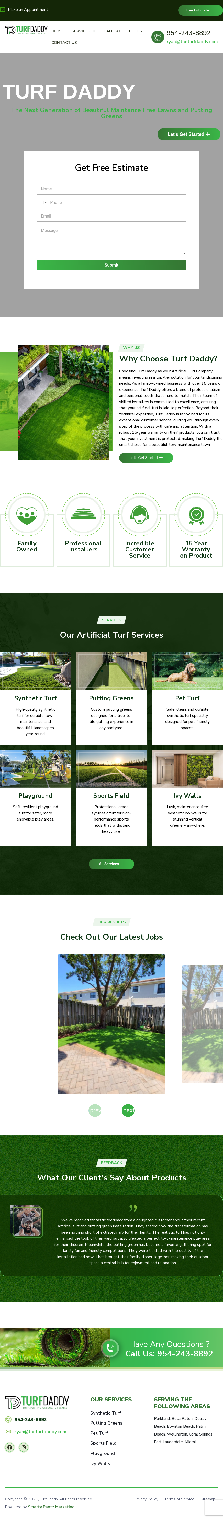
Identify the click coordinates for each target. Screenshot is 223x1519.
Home (57, 31)
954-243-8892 (189, 33)
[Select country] (42, 202)
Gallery (112, 31)
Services (83, 31)
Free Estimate (200, 10)
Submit (111, 265)
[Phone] (111, 202)
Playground (35, 796)
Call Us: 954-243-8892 (169, 1354)
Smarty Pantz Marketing (51, 1507)
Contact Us (64, 42)
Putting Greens (111, 698)
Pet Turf (187, 698)
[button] (128, 1110)
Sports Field (111, 796)
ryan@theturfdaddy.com (192, 42)
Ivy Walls (188, 796)
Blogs (135, 31)
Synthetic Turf (35, 698)
